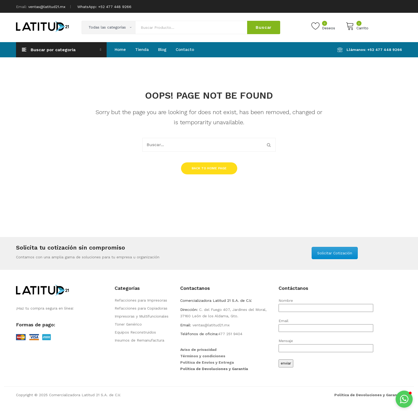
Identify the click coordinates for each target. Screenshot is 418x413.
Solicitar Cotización (334, 253)
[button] (404, 399)
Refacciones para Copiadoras (141, 308)
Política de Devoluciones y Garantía (214, 369)
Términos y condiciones (202, 356)
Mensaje (326, 344)
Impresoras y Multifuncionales (141, 316)
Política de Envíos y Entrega (207, 362)
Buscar (264, 27)
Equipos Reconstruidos (135, 332)
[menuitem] (120, 49)
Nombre (326, 304)
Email (326, 324)
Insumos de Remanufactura (139, 340)
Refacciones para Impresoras (141, 300)
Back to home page (209, 168)
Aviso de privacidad (198, 349)
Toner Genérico (128, 324)
